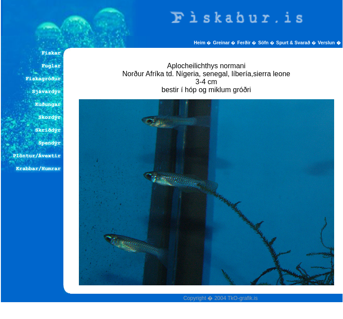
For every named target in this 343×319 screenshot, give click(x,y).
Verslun (329, 42)
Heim (200, 42)
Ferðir (244, 42)
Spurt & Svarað (294, 42)
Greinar (222, 42)
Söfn (264, 42)
